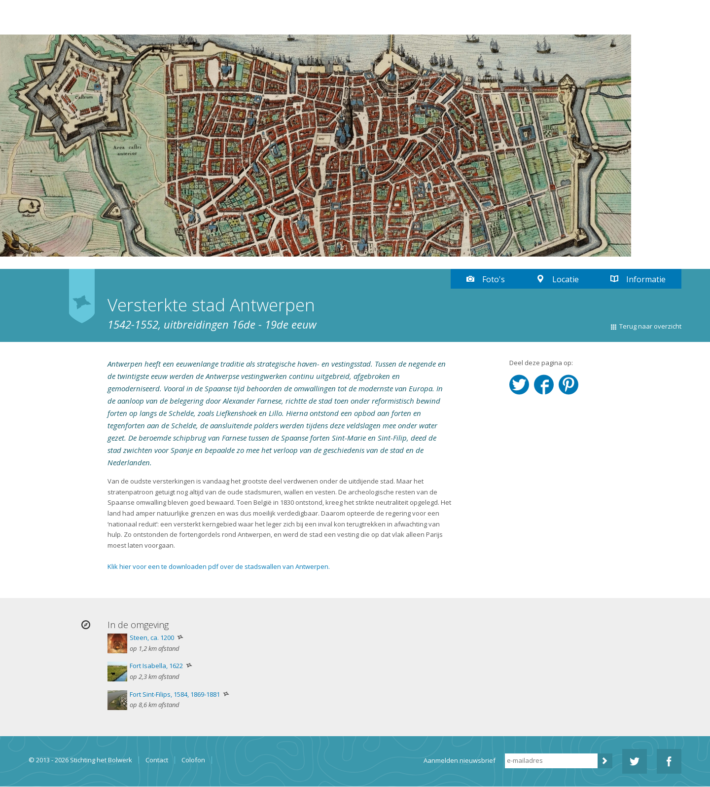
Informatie (646, 279)
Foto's (493, 279)
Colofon (193, 760)
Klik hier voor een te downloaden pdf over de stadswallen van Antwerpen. (218, 566)
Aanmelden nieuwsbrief (460, 760)
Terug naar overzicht (650, 326)
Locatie (565, 279)
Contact (156, 760)
